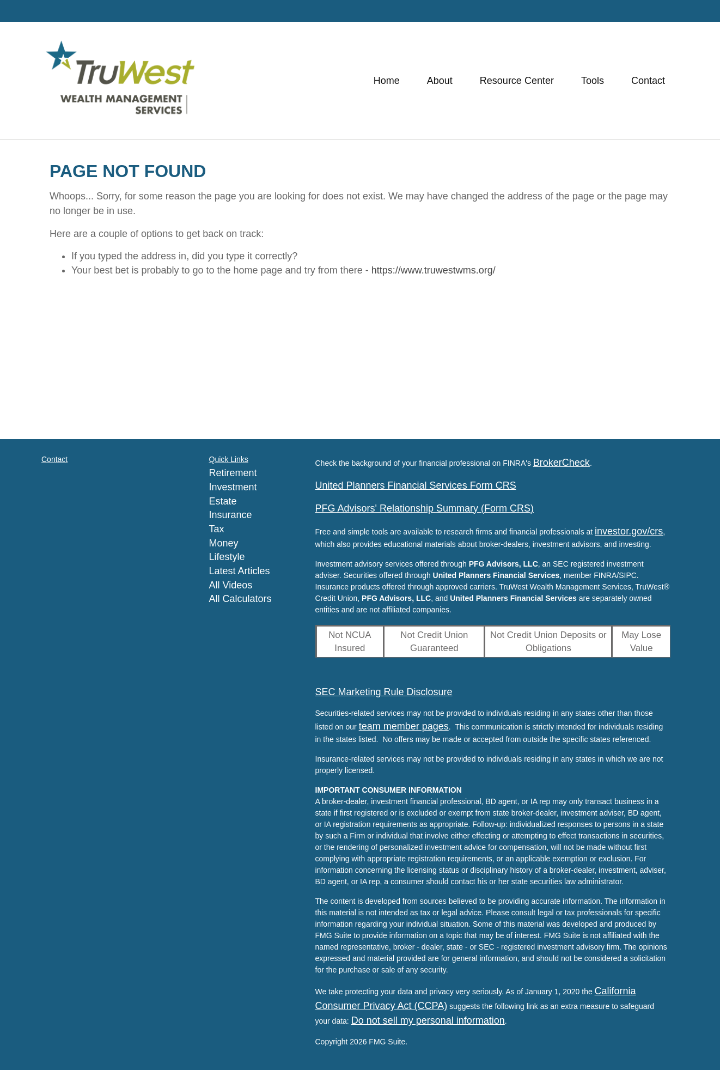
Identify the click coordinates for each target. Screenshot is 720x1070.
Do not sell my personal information (428, 1020)
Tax (216, 529)
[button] (439, 81)
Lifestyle (227, 556)
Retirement (233, 472)
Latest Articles (239, 571)
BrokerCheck (561, 462)
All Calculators (240, 598)
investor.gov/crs (629, 531)
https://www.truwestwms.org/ (433, 270)
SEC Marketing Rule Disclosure (384, 691)
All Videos (231, 585)
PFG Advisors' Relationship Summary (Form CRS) (424, 508)
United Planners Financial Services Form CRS (415, 485)
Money (224, 543)
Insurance (230, 514)
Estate (223, 501)
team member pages (404, 726)
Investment (233, 487)
